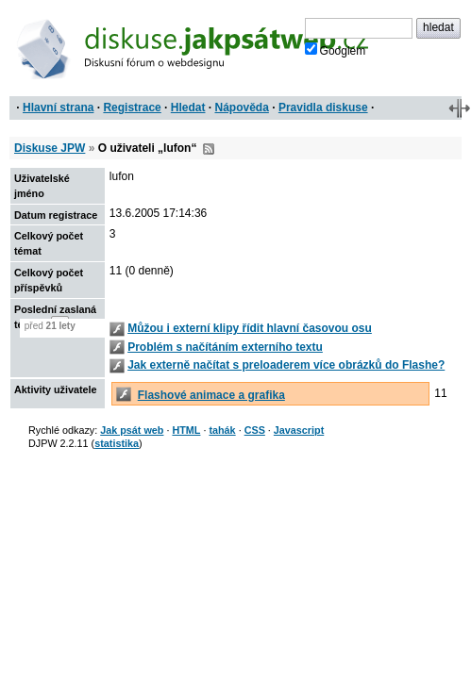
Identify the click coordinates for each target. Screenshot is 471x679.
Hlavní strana (58, 107)
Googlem (335, 50)
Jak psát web (131, 430)
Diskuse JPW (49, 148)
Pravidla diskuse (323, 107)
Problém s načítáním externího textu (225, 347)
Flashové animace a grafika (211, 395)
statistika (116, 443)
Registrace (131, 107)
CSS (254, 430)
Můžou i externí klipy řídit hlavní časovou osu (249, 328)
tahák (222, 430)
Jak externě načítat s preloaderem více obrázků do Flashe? (286, 365)
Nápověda (242, 107)
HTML (186, 430)
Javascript (299, 430)
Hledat (188, 107)
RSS (208, 149)
